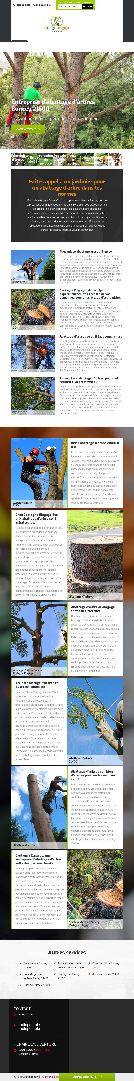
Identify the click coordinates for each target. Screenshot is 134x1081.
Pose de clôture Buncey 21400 (105, 965)
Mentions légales (52, 1076)
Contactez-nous (28, 129)
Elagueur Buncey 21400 (37, 985)
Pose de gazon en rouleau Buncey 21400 (36, 976)
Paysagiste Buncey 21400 (69, 976)
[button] (63, 146)
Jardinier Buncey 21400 (105, 974)
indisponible (21, 4)
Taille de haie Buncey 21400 (35, 965)
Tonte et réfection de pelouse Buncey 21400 (71, 965)
